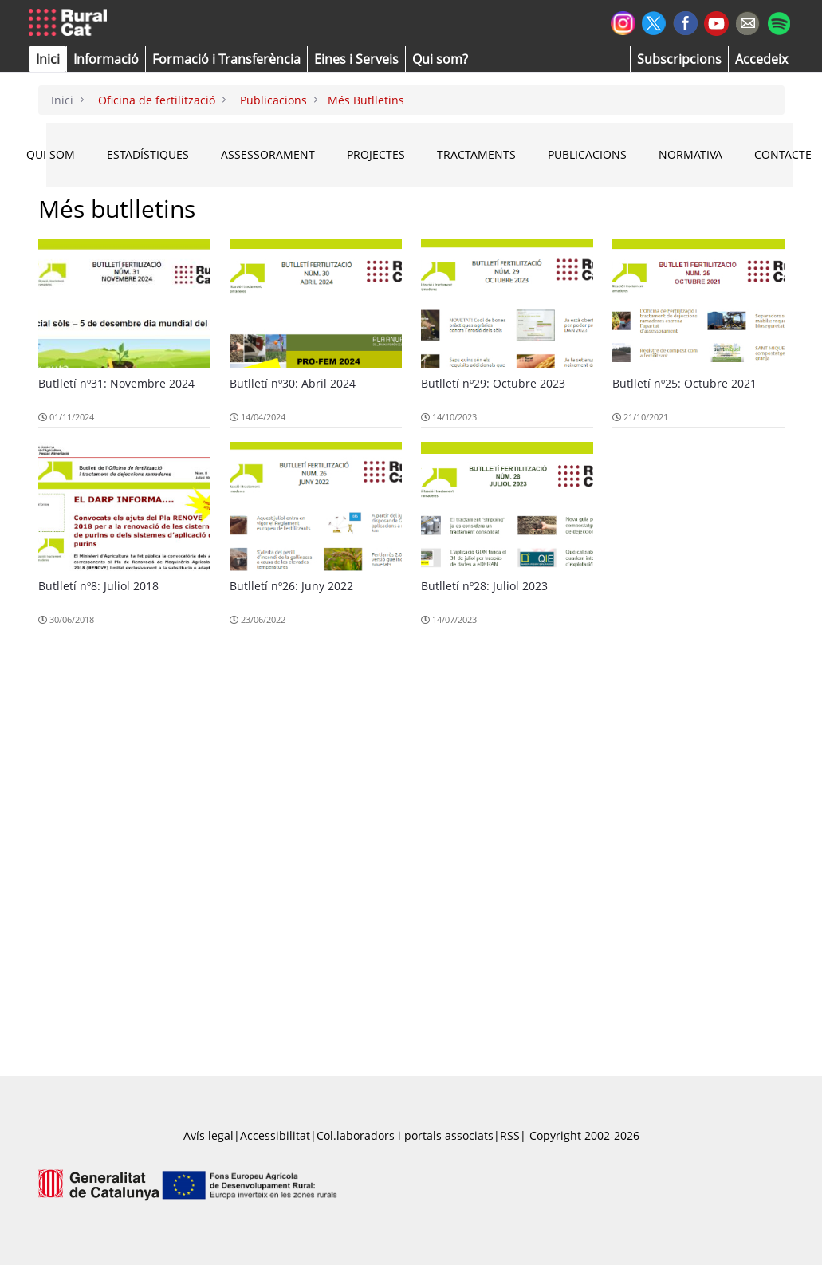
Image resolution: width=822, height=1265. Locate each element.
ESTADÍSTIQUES (148, 154)
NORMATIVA (690, 154)
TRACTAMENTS (476, 154)
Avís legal (208, 1135)
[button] (47, 59)
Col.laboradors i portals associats (405, 1135)
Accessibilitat (275, 1135)
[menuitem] (226, 59)
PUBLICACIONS (587, 154)
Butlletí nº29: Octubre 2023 (493, 383)
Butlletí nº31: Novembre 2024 (116, 383)
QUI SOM (50, 154)
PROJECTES (376, 154)
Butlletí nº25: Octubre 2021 (684, 383)
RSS (510, 1135)
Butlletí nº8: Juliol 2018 (98, 585)
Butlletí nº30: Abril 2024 (293, 383)
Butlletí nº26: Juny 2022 (291, 585)
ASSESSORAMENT (268, 154)
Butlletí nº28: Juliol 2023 (484, 585)
